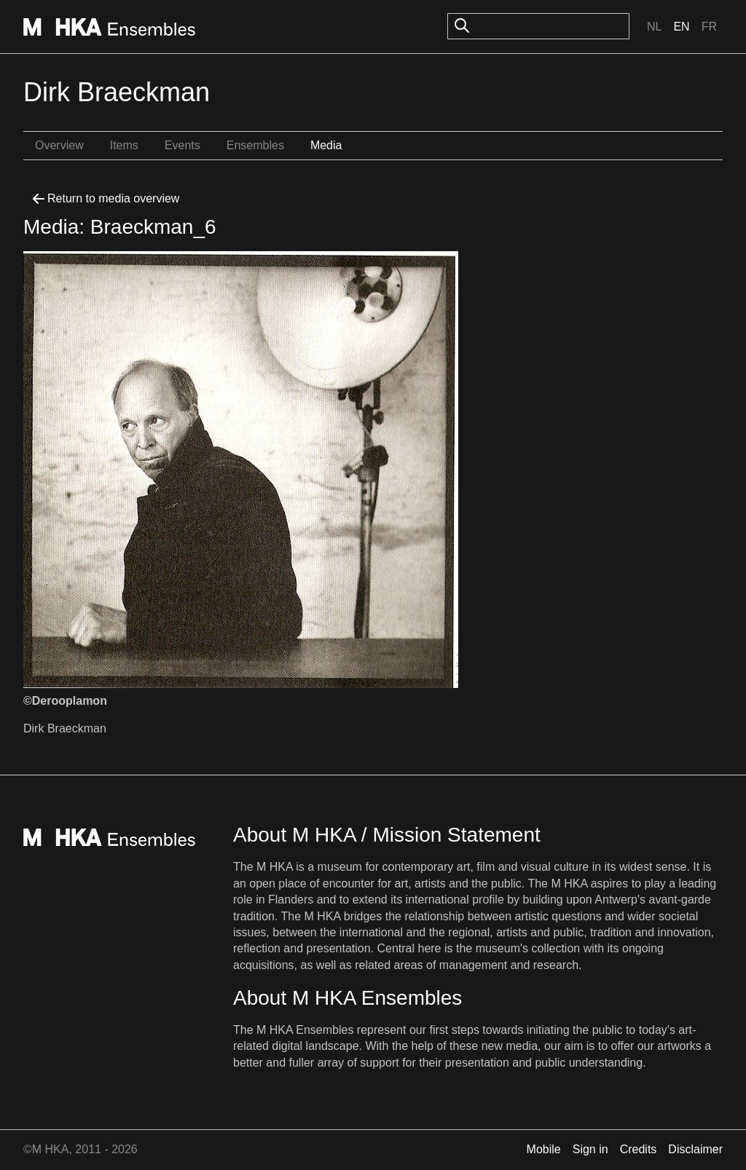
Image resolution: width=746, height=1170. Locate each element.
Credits (638, 1149)
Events (182, 145)
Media (326, 145)
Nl (654, 26)
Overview (59, 145)
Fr (709, 26)
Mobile (544, 1149)
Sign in (590, 1149)
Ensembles (255, 145)
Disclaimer (695, 1149)
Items (124, 145)
